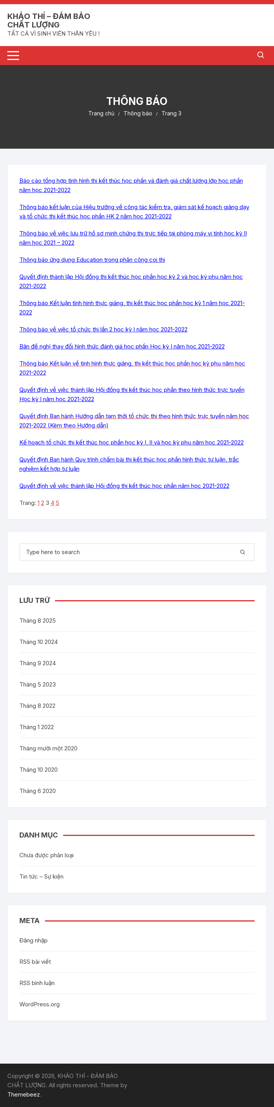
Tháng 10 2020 (38, 769)
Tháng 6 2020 (37, 791)
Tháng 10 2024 (38, 641)
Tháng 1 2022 (36, 727)
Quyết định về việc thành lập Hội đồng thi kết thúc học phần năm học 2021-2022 (124, 485)
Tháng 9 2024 (37, 663)
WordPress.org (39, 1004)
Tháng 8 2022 (37, 705)
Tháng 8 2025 (37, 620)
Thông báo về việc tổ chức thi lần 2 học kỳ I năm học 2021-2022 (103, 329)
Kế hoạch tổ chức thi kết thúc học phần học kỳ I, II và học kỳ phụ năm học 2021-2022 (131, 442)
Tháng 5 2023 (37, 684)
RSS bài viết (35, 961)
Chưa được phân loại (46, 855)
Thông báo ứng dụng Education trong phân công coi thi (92, 259)
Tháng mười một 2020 (48, 748)
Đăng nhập (33, 940)
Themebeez (23, 1094)
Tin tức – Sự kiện (41, 876)
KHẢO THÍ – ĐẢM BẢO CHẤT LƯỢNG (48, 20)
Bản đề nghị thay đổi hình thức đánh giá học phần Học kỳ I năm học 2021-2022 (122, 346)
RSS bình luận (37, 983)
